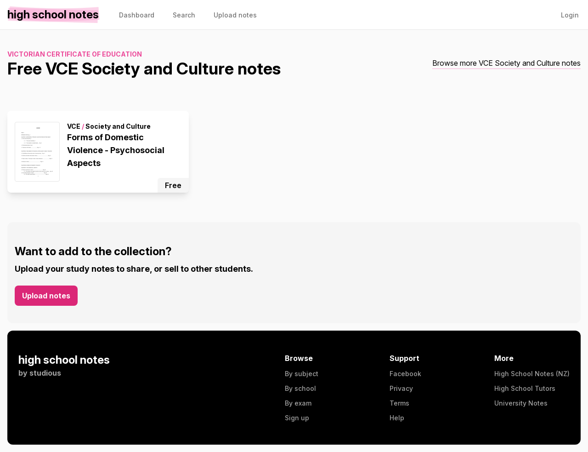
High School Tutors (524, 388)
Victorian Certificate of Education (74, 54)
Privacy (401, 388)
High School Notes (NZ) (532, 374)
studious (45, 373)
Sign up (297, 418)
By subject (301, 374)
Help (397, 418)
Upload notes (46, 295)
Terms (399, 403)
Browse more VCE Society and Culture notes (506, 63)
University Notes (521, 403)
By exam (298, 403)
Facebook (405, 374)
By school (300, 388)
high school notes (64, 359)
